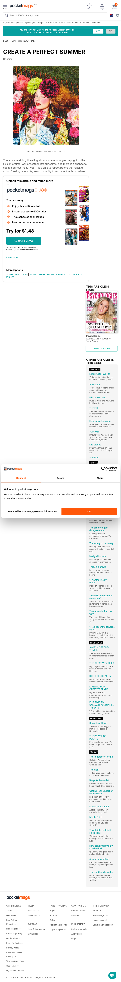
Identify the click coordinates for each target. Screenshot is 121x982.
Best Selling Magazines (11, 922)
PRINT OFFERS (37, 274)
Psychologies (30, 22)
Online (52, 920)
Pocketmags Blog (14, 933)
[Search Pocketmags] (6, 16)
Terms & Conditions (15, 961)
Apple (52, 910)
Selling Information (79, 929)
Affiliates (75, 915)
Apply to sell (76, 934)
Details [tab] (61, 478)
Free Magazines (13, 929)
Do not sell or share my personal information (31, 511)
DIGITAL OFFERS (56, 274)
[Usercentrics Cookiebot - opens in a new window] (103, 468)
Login (73, 938)
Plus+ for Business (14, 943)
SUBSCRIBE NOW (23, 240)
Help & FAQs (33, 910)
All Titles (10, 910)
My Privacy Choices (15, 971)
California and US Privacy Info (14, 954)
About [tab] (99, 478)
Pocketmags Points (58, 925)
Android (53, 915)
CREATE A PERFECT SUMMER (87, 22)
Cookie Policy (12, 966)
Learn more (12, 257)
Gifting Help (33, 934)
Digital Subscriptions (12, 22)
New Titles (11, 915)
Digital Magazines (57, 929)
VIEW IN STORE (101, 348)
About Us (97, 910)
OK (89, 511)
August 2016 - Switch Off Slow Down (54, 22)
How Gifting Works (36, 929)
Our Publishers (12, 938)
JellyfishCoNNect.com (102, 925)
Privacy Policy (12, 948)
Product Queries (78, 910)
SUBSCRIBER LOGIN (17, 274)
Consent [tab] (21, 478)
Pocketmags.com (101, 915)
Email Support (34, 915)
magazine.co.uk (100, 920)
